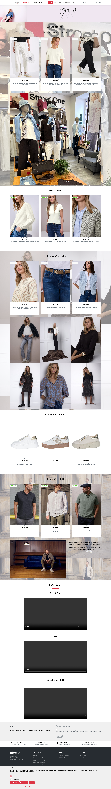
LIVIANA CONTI (37, 2)
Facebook (84, 755)
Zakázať (32, 783)
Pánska (30, 2)
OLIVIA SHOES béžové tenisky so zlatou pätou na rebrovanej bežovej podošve (86, 463)
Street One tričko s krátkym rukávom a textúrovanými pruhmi (25, 307)
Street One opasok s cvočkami (55, 307)
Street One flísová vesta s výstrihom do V (86, 307)
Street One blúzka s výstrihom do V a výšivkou (25, 242)
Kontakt (73, 2)
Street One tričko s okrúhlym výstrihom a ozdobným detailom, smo (55, 84)
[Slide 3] (55, 20)
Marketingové (16, 779)
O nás (55, 2)
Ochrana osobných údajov (24, 786)
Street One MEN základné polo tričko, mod (25, 530)
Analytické (15, 778)
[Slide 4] (58, 20)
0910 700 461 (61, 758)
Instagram (85, 758)
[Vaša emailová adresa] (78, 726)
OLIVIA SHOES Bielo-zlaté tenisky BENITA (56, 463)
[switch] (11, 777)
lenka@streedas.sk (63, 755)
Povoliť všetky (14, 783)
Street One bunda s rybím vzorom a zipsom (86, 242)
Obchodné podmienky (64, 2)
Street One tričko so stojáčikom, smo (55, 242)
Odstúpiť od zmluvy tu (39, 760)
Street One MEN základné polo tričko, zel (86, 530)
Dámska (24, 2)
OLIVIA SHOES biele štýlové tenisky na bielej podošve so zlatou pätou (25, 463)
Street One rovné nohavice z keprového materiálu (25, 84)
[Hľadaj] (86, 2)
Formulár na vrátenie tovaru (41, 758)
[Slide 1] (50, 20)
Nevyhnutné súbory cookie (19, 776)
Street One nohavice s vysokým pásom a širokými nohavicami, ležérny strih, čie (86, 84)
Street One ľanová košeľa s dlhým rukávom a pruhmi (55, 530)
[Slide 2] (53, 20)
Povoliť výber (24, 783)
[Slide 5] (61, 20)
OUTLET (50, 2)
